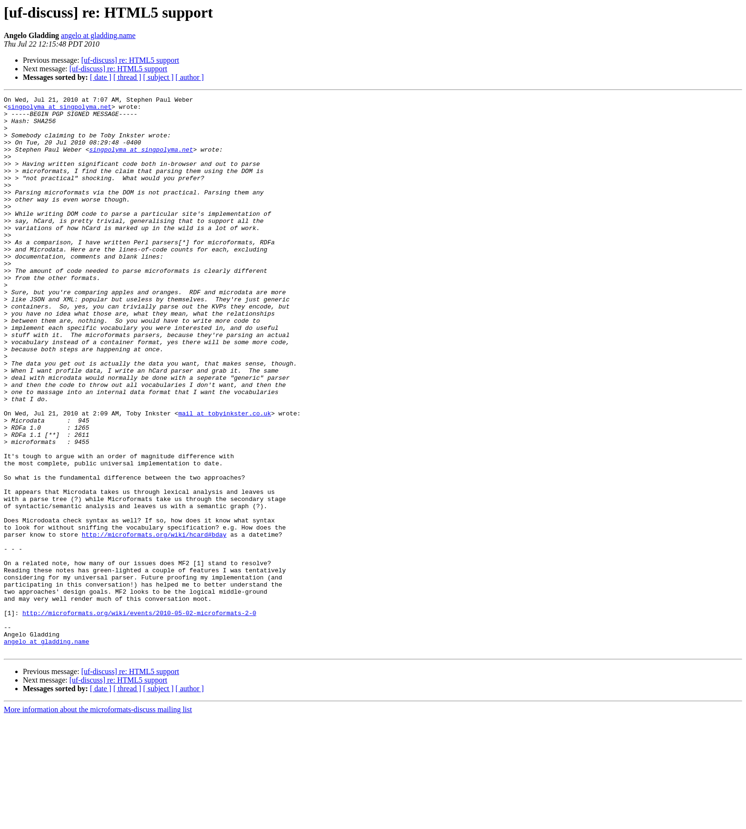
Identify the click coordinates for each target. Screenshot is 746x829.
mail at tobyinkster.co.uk (224, 477)
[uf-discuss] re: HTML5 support (130, 60)
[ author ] (190, 77)
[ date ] (100, 77)
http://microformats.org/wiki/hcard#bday (154, 622)
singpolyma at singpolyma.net (59, 109)
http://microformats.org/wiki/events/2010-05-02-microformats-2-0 (139, 717)
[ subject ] (158, 77)
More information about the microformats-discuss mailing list (98, 821)
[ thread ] (127, 77)
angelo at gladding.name (98, 35)
